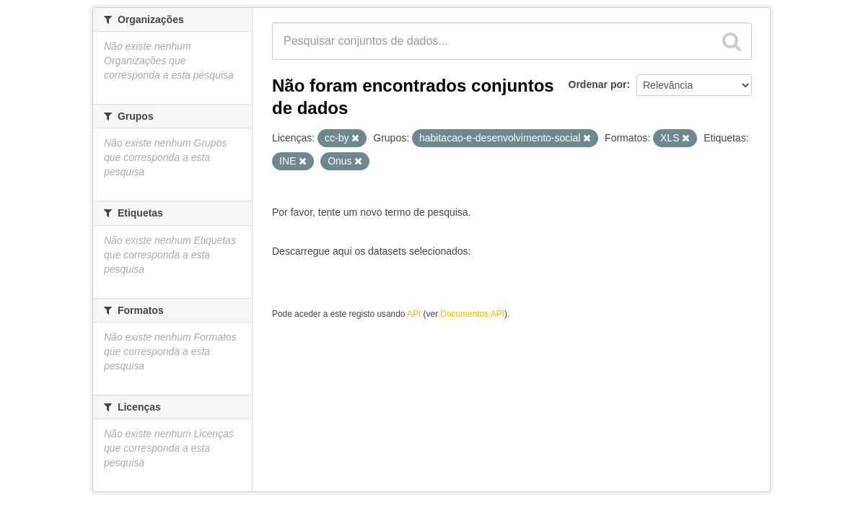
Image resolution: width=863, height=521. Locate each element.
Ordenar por (598, 84)
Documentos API (472, 314)
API (414, 314)
